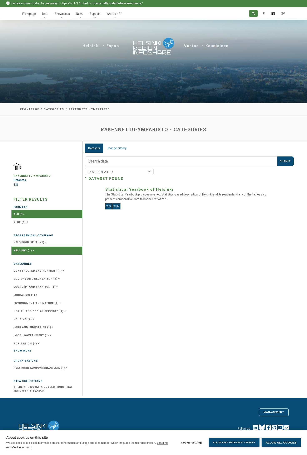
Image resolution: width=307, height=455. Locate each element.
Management (273, 412)
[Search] (253, 13)
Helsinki (91, 46)
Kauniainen (217, 46)
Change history (117, 148)
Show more (22, 350)
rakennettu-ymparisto (89, 109)
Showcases (62, 13)
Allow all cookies (281, 442)
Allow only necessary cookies (234, 442)
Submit (285, 161)
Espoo (113, 46)
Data (45, 13)
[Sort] (119, 171)
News (79, 13)
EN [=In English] (273, 13)
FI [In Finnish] (264, 13)
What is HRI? (115, 13)
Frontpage (29, 13)
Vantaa (191, 46)
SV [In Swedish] (283, 13)
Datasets (94, 148)
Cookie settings (192, 442)
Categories (54, 109)
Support (95, 13)
